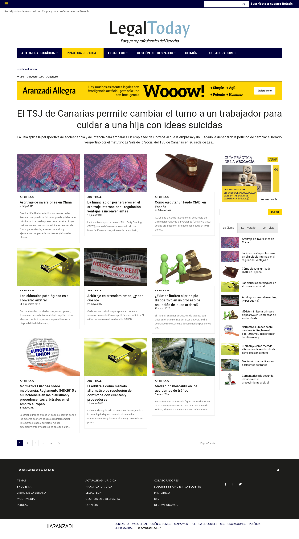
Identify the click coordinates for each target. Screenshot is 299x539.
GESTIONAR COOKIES (233, 523)
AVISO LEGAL (140, 523)
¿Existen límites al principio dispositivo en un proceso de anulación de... (259, 315)
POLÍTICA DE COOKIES (204, 523)
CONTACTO (122, 523)
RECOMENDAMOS (166, 504)
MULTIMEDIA (26, 498)
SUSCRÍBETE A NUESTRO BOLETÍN (177, 486)
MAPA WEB (181, 523)
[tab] (228, 228)
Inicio (20, 76)
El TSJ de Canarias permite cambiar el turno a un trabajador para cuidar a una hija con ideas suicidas (149, 119)
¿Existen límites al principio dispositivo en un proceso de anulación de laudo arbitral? (177, 300)
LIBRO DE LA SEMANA (31, 492)
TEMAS (21, 480)
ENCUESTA (24, 486)
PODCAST (23, 504)
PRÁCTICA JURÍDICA (98, 486)
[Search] (244, 4)
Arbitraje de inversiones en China (46, 202)
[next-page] (59, 443)
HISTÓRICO (162, 492)
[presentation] (228, 228)
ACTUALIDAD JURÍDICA (100, 480)
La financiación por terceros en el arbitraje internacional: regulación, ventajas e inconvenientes (114, 206)
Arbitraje (27, 197)
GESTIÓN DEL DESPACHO (102, 498)
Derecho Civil (35, 76)
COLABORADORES (166, 480)
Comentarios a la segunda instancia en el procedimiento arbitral (257, 379)
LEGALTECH (93, 492)
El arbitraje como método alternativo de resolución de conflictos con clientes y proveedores (109, 392)
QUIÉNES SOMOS (160, 523)
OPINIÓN (91, 504)
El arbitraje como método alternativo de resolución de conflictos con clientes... (258, 349)
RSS (156, 498)
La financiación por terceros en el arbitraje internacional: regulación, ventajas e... (258, 256)
